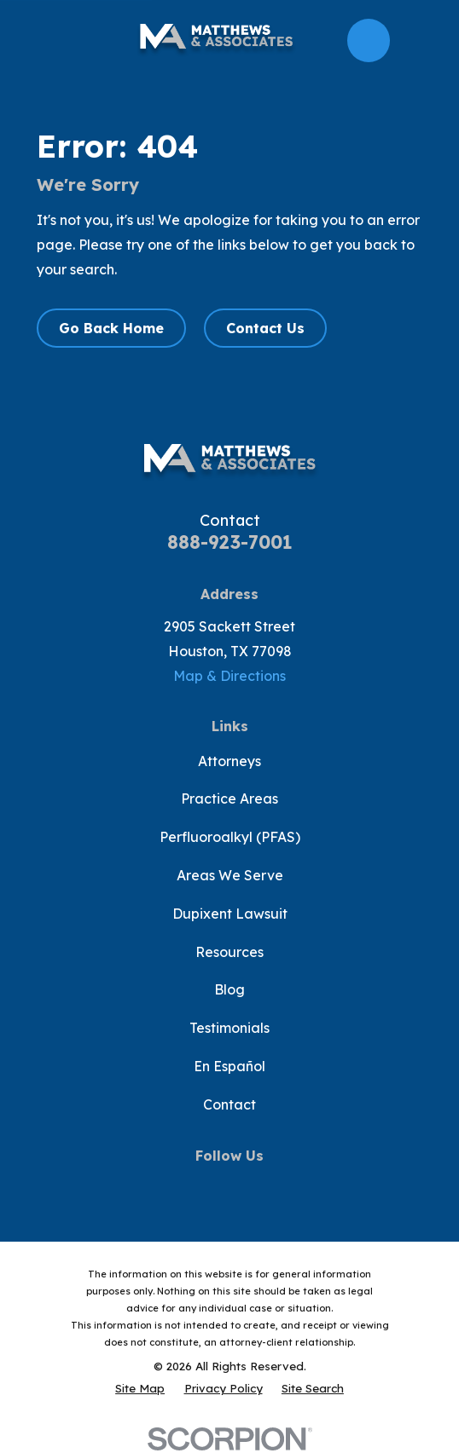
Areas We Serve (230, 875)
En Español (229, 1066)
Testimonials (229, 1027)
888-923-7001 (230, 542)
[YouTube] (229, 1186)
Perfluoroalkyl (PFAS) (230, 836)
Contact (229, 1104)
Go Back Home (111, 328)
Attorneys (229, 761)
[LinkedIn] (302, 1186)
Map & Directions (229, 675)
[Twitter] (192, 1186)
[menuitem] (140, 1388)
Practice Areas (229, 798)
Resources (229, 951)
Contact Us (265, 328)
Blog (229, 989)
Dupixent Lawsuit (230, 913)
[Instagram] (266, 1186)
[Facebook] (155, 1186)
